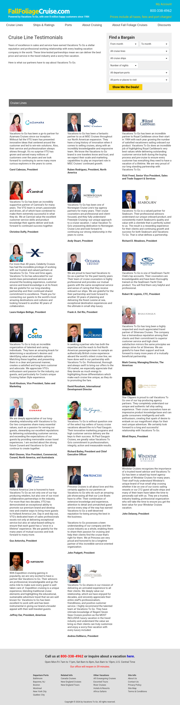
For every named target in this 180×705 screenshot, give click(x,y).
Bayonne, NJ (39, 681)
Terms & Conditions (137, 691)
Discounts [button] (164, 25)
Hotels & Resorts (102, 688)
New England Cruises (71, 681)
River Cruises (100, 685)
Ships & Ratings (43, 25)
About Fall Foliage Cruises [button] (129, 25)
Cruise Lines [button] (14, 25)
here (130, 656)
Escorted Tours (101, 681)
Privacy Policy (134, 685)
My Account (164, 4)
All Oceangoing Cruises (105, 678)
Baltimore (37, 678)
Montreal (37, 688)
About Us (132, 678)
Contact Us (133, 681)
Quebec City (39, 694)
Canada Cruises (68, 678)
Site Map (132, 688)
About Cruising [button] (92, 25)
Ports (68, 25)
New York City (39, 691)
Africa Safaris (100, 691)
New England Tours (70, 685)
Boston (36, 685)
